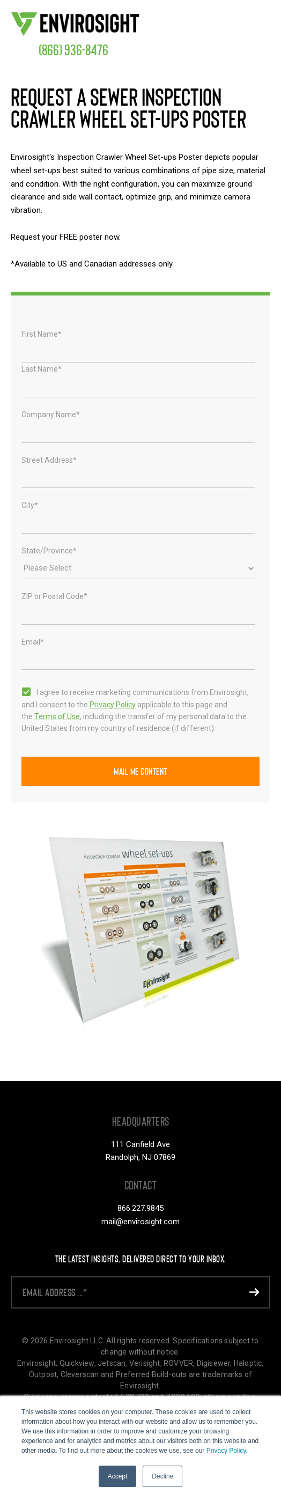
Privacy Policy (226, 1451)
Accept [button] (118, 1476)
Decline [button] (162, 1476)
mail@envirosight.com (140, 1221)
